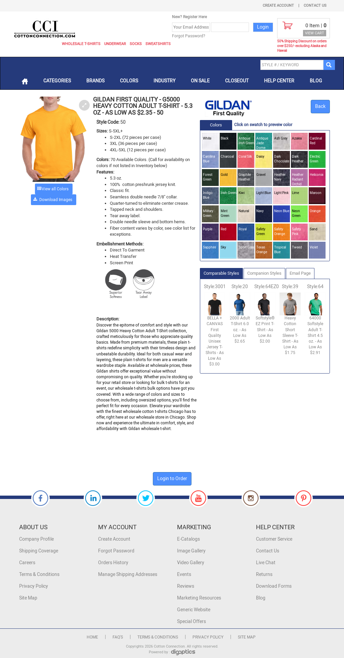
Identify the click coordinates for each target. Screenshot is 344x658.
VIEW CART (314, 33)
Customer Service (274, 539)
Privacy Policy (33, 586)
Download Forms (274, 586)
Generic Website (193, 610)
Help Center (279, 81)
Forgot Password (116, 551)
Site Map (28, 598)
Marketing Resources (199, 598)
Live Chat (265, 563)
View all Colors (55, 189)
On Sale (200, 81)
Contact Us (315, 5)
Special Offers (191, 621)
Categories (57, 81)
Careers (27, 563)
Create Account (278, 5)
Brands (95, 81)
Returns (264, 574)
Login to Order (172, 478)
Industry (164, 81)
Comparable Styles (221, 273)
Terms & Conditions (39, 574)
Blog (316, 81)
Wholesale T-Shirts (81, 44)
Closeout (237, 81)
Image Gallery (191, 551)
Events (184, 574)
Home (92, 637)
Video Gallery (190, 563)
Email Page (300, 273)
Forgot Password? (188, 36)
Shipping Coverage (38, 551)
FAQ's (118, 637)
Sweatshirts (158, 44)
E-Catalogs (188, 539)
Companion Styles (264, 273)
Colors (129, 81)
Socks (136, 44)
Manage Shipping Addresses (127, 574)
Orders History (113, 563)
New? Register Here (189, 16)
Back (320, 106)
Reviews (185, 586)
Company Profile (36, 539)
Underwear (115, 44)
